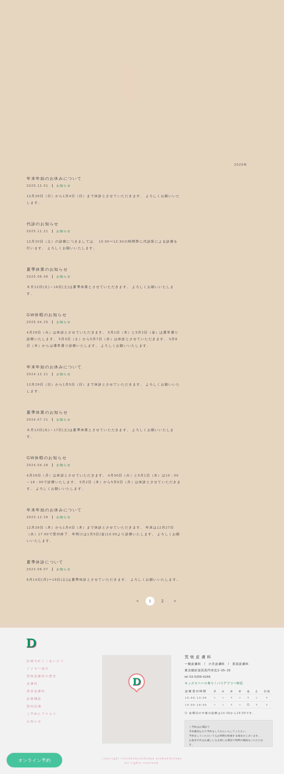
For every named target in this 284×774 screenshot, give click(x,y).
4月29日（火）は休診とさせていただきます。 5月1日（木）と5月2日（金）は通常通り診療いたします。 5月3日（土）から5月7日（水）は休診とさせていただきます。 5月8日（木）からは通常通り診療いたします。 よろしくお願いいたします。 (102, 338)
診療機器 (34, 698)
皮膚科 (32, 683)
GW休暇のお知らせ (47, 315)
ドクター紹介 (38, 668)
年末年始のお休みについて (54, 178)
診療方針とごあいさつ (45, 660)
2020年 (240, 164)
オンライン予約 (34, 760)
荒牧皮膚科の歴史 (41, 676)
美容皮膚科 (36, 691)
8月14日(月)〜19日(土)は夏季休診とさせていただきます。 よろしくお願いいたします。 (103, 579)
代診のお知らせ (43, 224)
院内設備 (34, 706)
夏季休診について (45, 562)
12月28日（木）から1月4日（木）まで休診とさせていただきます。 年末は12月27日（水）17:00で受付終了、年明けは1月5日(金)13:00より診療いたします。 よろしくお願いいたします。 (103, 534)
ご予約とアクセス (41, 713)
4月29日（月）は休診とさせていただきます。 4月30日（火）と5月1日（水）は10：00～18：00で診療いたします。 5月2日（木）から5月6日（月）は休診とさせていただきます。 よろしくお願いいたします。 (104, 481)
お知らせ (63, 185)
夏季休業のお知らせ (47, 269)
